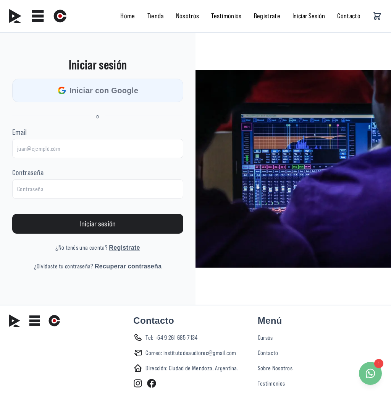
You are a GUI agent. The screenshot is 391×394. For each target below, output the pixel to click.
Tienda (155, 16)
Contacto (348, 16)
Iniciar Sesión (308, 16)
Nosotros (187, 16)
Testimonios (226, 16)
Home (127, 16)
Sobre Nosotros (275, 368)
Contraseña (28, 172)
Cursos (265, 337)
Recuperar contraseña (128, 266)
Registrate (267, 16)
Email (19, 132)
